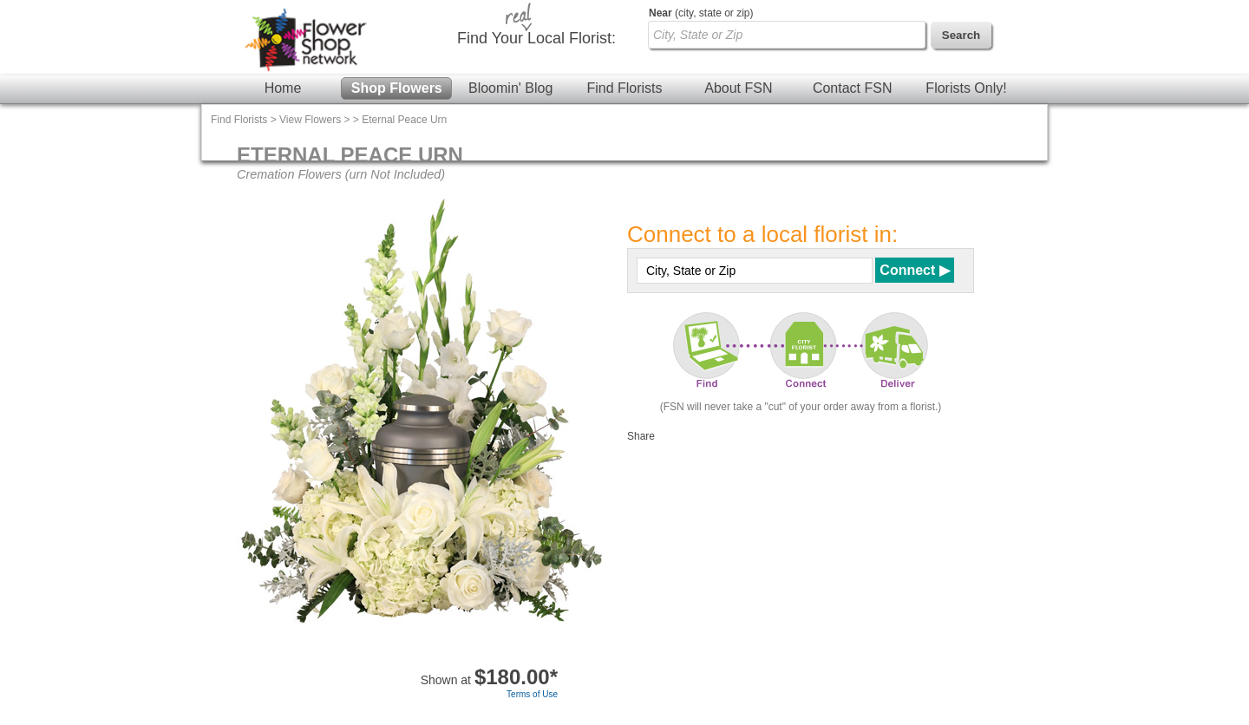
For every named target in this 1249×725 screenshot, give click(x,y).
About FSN (738, 88)
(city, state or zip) (701, 13)
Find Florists (624, 88)
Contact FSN (853, 88)
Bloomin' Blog (510, 88)
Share (641, 436)
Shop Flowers (396, 88)
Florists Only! (965, 88)
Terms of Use (532, 694)
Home (283, 88)
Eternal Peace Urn (404, 120)
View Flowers (310, 120)
